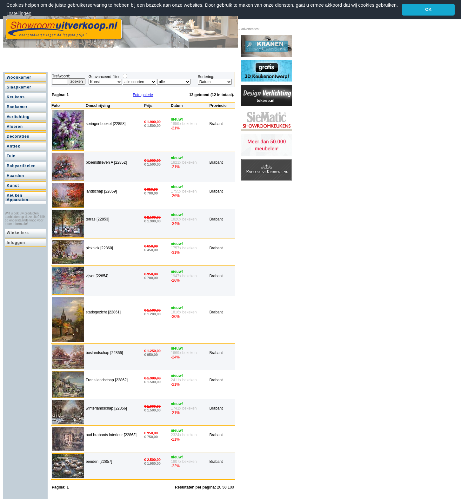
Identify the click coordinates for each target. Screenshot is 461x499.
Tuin (11, 156)
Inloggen (16, 242)
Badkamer (17, 106)
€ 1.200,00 (152, 314)
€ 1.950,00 (152, 463)
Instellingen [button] (19, 13)
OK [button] (428, 9)
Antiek (13, 146)
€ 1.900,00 (152, 121)
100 (231, 487)
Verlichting (18, 116)
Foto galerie (143, 94)
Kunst (13, 185)
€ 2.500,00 (152, 217)
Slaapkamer (19, 87)
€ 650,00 (151, 246)
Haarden (15, 175)
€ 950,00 (151, 189)
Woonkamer (19, 77)
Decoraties (18, 136)
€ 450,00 (151, 250)
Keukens (16, 97)
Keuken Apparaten (17, 197)
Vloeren (15, 126)
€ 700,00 (151, 193)
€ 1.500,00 (152, 125)
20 (220, 487)
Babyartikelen (21, 165)
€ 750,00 (151, 436)
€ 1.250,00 (152, 350)
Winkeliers (18, 232)
